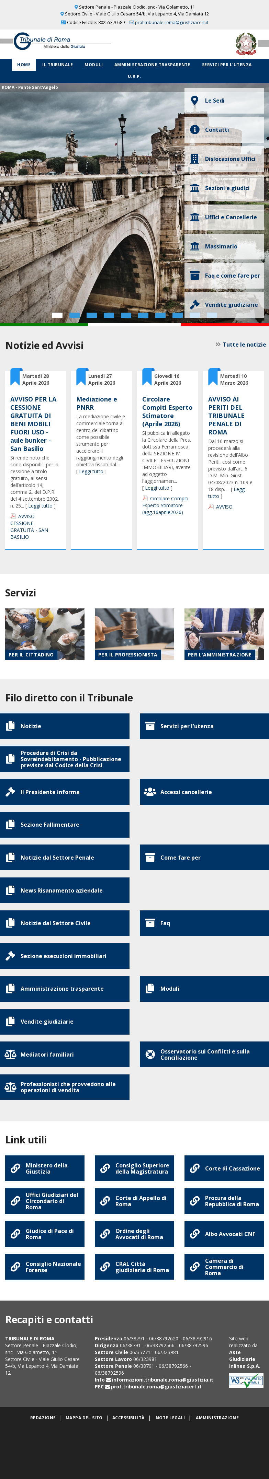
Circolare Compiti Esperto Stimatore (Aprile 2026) (167, 411)
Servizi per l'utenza (227, 65)
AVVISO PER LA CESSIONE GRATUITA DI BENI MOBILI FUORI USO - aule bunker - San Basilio (33, 424)
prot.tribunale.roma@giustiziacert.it (171, 22)
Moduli (94, 65)
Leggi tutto (40, 505)
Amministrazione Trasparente (152, 65)
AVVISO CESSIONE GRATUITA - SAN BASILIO (29, 526)
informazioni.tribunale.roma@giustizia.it (162, 1431)
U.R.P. (135, 76)
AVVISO (224, 506)
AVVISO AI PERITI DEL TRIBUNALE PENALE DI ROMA (226, 415)
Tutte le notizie (242, 344)
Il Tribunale (57, 65)
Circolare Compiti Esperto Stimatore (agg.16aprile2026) (165, 505)
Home (24, 65)
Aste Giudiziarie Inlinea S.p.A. (244, 1410)
